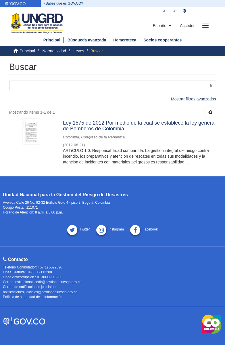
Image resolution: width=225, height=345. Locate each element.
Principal (51, 40)
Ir (211, 85)
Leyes (79, 51)
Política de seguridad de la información (32, 297)
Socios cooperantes (162, 40)
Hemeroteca (124, 40)
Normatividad (54, 51)
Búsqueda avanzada (87, 40)
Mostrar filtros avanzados (193, 99)
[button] (162, 25)
